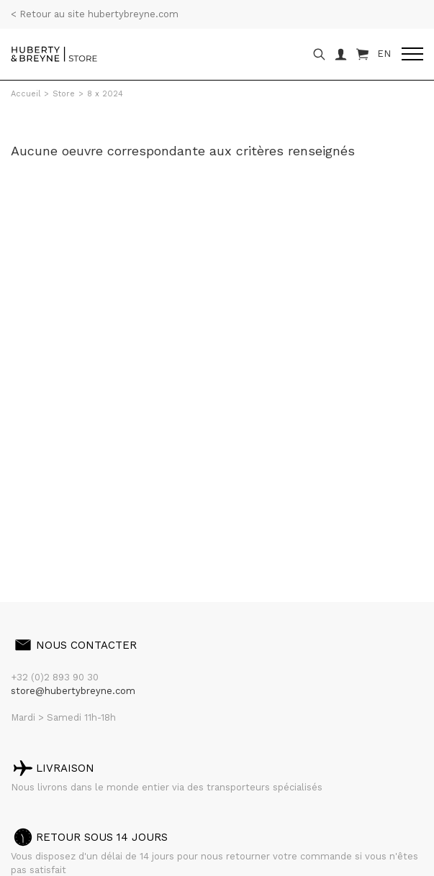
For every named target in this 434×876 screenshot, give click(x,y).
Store (64, 94)
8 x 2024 (105, 94)
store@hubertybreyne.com (73, 690)
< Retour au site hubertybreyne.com (94, 14)
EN (384, 53)
